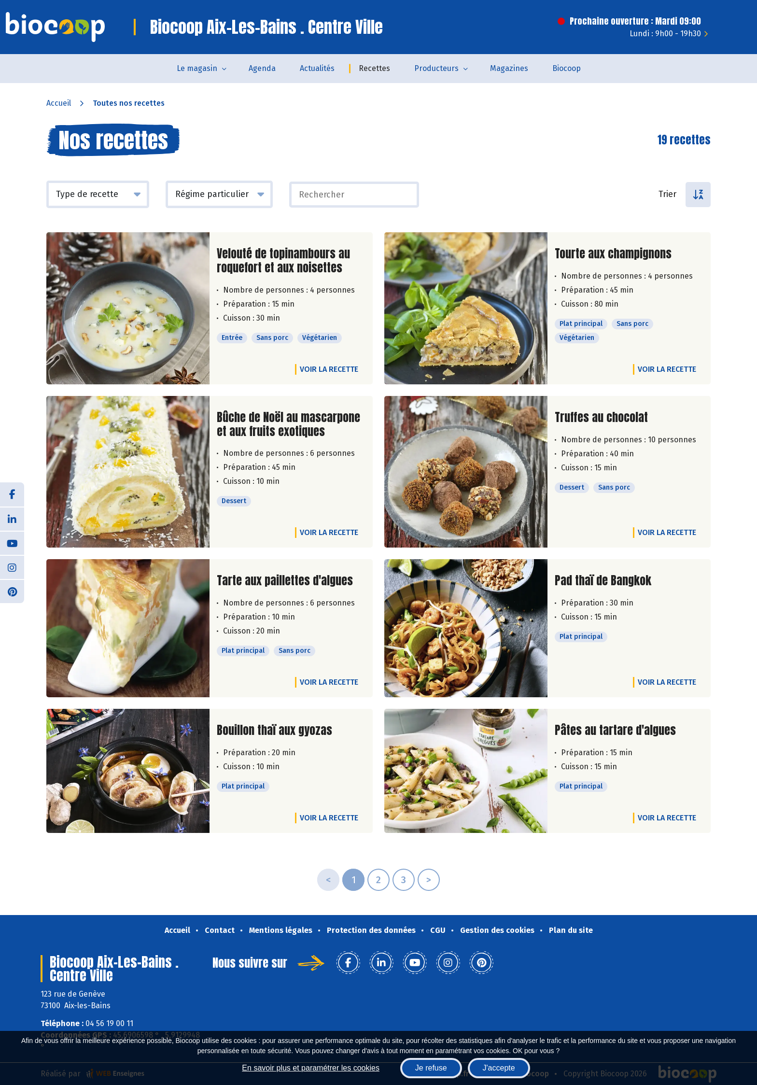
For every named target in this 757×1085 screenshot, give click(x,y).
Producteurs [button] (436, 68)
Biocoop (566, 68)
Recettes (374, 68)
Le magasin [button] (197, 68)
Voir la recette (329, 369)
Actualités (317, 68)
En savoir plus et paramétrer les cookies (310, 1068)
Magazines (509, 68)
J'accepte (499, 1068)
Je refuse (431, 1068)
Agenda (262, 68)
